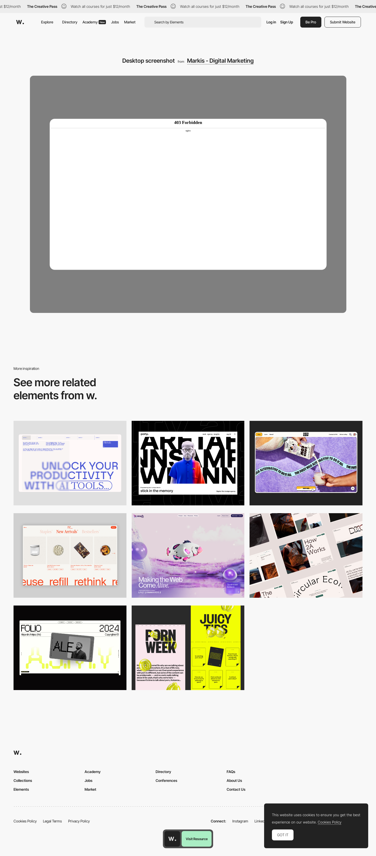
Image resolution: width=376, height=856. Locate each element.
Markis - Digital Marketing (220, 60)
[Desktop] (70, 463)
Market (130, 22)
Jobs (115, 22)
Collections (23, 780)
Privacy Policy (79, 821)
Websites (21, 771)
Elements (21, 789)
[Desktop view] (188, 648)
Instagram (240, 821)
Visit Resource (197, 839)
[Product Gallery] (70, 555)
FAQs (231, 771)
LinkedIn (261, 821)
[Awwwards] (20, 22)
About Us (234, 780)
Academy (94, 22)
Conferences (166, 780)
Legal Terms (52, 821)
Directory (69, 22)
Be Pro (310, 22)
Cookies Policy (25, 821)
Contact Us (236, 789)
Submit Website (342, 22)
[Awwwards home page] (172, 839)
